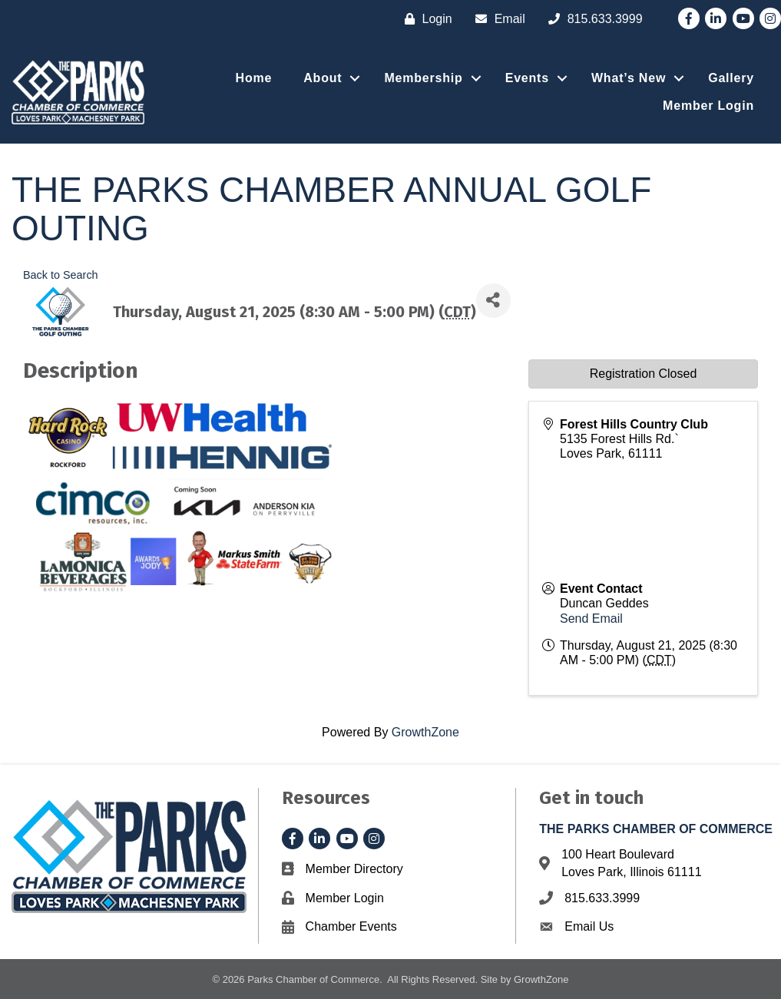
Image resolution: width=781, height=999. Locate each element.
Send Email (591, 618)
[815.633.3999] (592, 19)
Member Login (708, 105)
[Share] (493, 300)
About (322, 77)
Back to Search (60, 275)
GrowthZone (425, 732)
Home (254, 77)
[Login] (424, 19)
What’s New (628, 77)
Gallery (731, 77)
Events (527, 77)
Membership (423, 77)
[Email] (496, 19)
